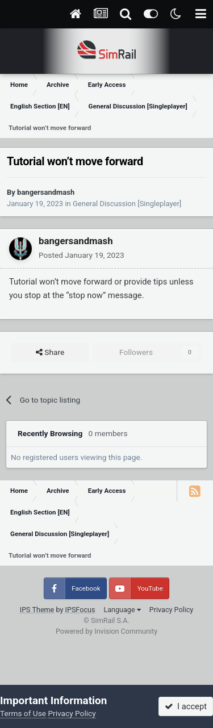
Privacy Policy (171, 609)
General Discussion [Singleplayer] (127, 203)
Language (121, 609)
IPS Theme (37, 609)
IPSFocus (80, 609)
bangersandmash (45, 192)
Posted (81, 255)
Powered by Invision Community (106, 631)
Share (50, 353)
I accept (186, 706)
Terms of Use (23, 713)
